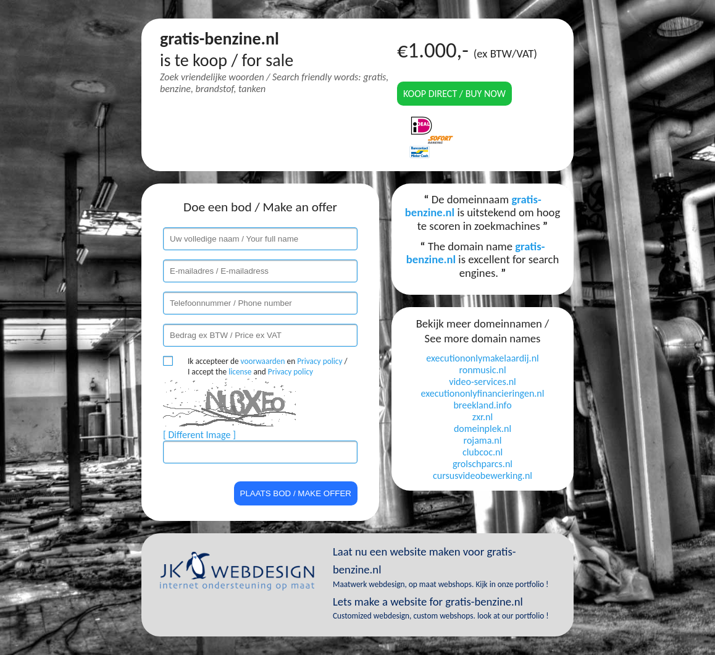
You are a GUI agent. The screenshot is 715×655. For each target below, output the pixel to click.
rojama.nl (483, 440)
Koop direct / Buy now (454, 93)
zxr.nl (482, 417)
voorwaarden (263, 361)
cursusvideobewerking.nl (482, 475)
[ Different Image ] (199, 435)
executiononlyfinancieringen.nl (483, 393)
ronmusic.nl (482, 370)
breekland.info (482, 405)
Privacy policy (319, 361)
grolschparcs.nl (482, 464)
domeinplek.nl (482, 428)
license (239, 371)
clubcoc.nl (482, 452)
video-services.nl (482, 381)
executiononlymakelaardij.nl (482, 358)
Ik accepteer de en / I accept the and (268, 366)
